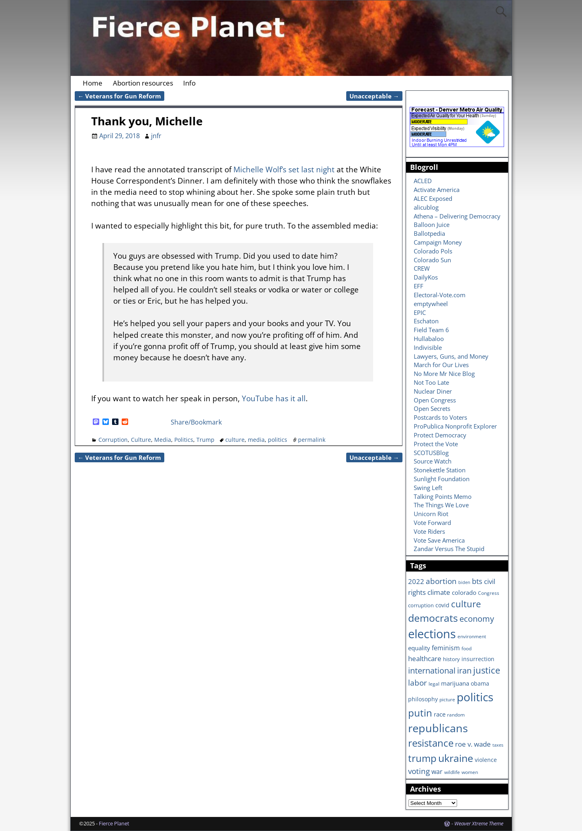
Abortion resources (143, 83)
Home (92, 83)
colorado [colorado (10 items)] (464, 592)
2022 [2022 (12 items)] (416, 581)
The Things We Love (441, 505)
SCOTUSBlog (431, 453)
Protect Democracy (440, 435)
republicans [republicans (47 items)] (438, 728)
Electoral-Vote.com (440, 295)
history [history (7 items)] (451, 659)
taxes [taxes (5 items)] (497, 745)
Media (162, 439)
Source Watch (432, 461)
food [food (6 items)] (467, 648)
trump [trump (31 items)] (422, 758)
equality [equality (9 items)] (419, 648)
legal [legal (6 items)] (434, 683)
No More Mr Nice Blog (444, 374)
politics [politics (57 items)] (475, 696)
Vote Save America (439, 540)
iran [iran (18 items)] (464, 670)
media (256, 439)
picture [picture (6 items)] (447, 699)
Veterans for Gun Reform (119, 96)
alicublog (426, 207)
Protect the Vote (436, 444)
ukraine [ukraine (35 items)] (455, 758)
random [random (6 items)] (456, 714)
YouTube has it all (274, 398)
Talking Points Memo (443, 496)
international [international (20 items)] (431, 670)
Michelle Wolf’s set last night (284, 169)
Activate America (436, 190)
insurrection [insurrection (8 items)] (478, 659)
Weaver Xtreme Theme (478, 823)
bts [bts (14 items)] (477, 581)
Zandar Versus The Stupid (449, 549)
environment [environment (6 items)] (471, 636)
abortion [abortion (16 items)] (441, 581)
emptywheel (431, 304)
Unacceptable (374, 96)
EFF (418, 286)
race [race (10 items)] (439, 714)
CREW (422, 268)
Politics (183, 439)
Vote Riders (429, 531)
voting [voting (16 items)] (419, 771)
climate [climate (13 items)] (438, 592)
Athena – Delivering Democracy (457, 216)
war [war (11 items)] (437, 771)
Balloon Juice (431, 225)
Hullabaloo (429, 339)
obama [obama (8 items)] (480, 683)
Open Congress (435, 400)
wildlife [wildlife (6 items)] (452, 772)
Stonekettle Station (440, 470)
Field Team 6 (431, 330)
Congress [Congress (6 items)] (488, 593)
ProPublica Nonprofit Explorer (455, 426)
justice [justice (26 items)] (486, 670)
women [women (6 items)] (470, 772)
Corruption (113, 439)
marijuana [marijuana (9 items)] (455, 683)
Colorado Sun (432, 260)
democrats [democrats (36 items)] (433, 618)
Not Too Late (431, 382)
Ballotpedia (429, 233)
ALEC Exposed (433, 198)
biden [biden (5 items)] (464, 582)
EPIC (420, 312)
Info (189, 83)
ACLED (423, 181)
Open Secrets (432, 408)
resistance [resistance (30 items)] (430, 743)
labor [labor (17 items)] (417, 682)
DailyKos (426, 277)
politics (277, 439)
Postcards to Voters (440, 417)
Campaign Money (438, 242)
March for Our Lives (441, 365)
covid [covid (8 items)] (442, 605)
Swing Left (428, 488)
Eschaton (426, 321)
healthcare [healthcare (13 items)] (424, 658)
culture (235, 439)
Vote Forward (432, 523)
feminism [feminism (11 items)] (446, 647)
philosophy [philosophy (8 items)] (423, 699)
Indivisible (428, 347)
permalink (311, 439)
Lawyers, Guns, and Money (451, 356)
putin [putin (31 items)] (420, 712)
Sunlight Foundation (442, 479)
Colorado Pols (433, 251)
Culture (141, 439)
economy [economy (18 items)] (476, 618)
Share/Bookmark (196, 422)
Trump (205, 439)
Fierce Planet (114, 823)
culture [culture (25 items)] (466, 604)
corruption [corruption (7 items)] (421, 605)
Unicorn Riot (431, 514)
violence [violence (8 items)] (486, 760)
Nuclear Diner (433, 391)
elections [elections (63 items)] (432, 634)
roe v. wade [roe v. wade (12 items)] (473, 744)
